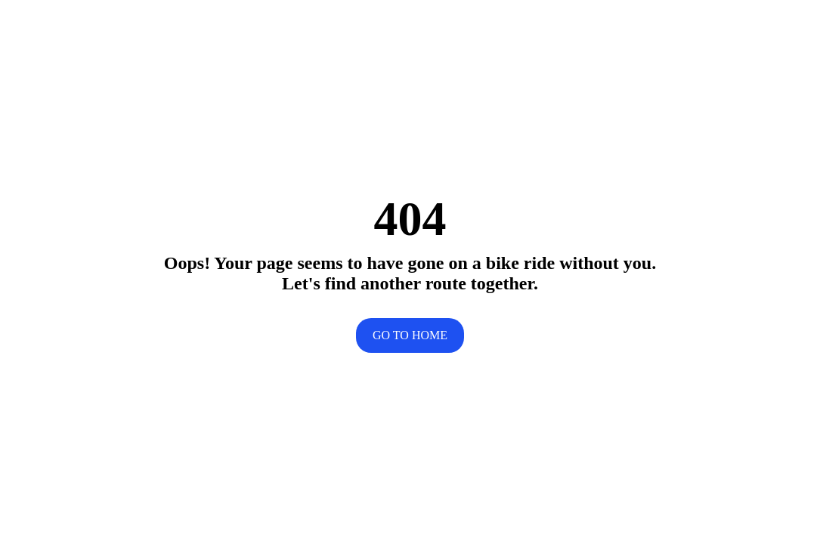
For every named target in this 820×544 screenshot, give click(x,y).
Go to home (410, 335)
